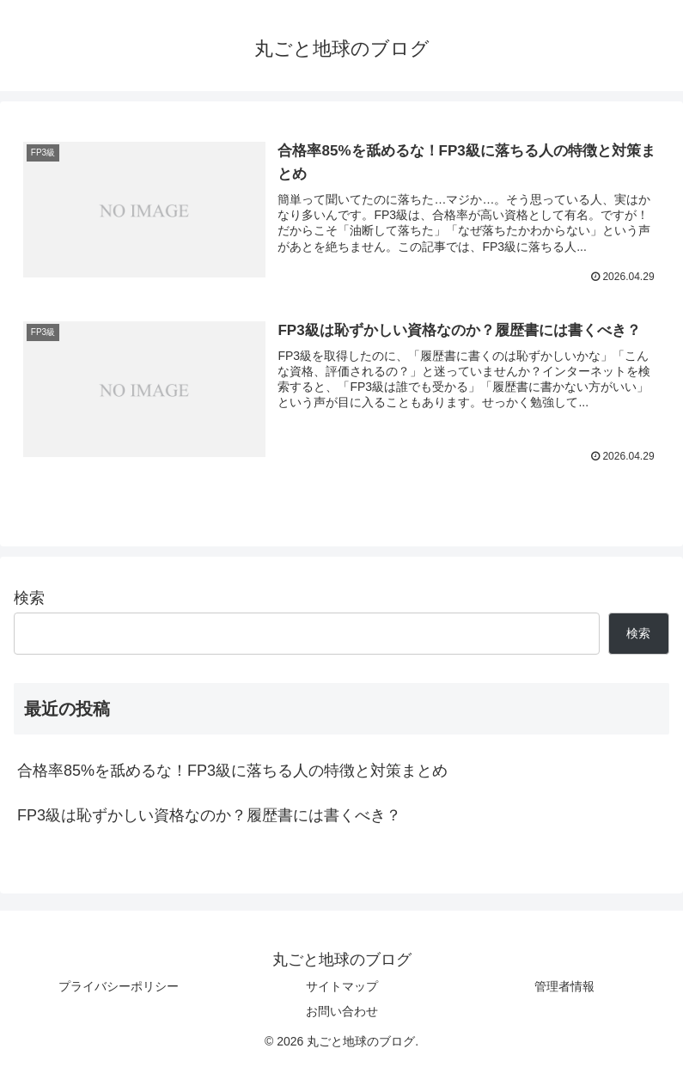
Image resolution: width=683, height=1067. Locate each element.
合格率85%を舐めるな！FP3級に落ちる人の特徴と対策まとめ (232, 771)
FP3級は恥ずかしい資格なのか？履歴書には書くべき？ (209, 816)
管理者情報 (564, 987)
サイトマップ (342, 987)
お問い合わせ (342, 1012)
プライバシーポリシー (118, 987)
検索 (29, 598)
